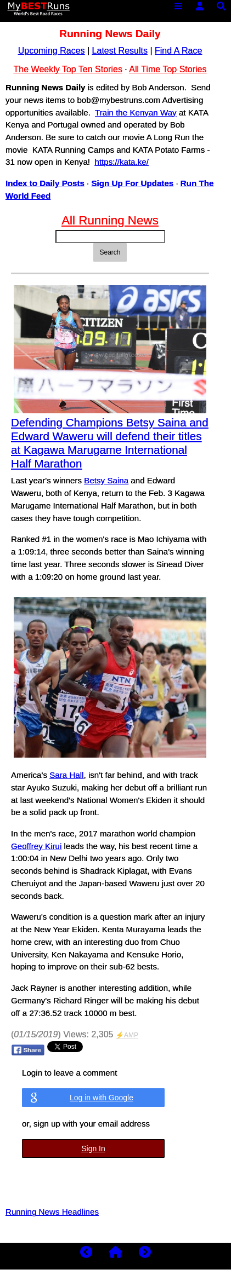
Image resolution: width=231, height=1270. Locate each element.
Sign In (93, 1148)
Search (109, 252)
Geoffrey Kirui (36, 846)
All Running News (110, 220)
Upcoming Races (51, 50)
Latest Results (120, 50)
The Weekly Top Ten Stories (68, 69)
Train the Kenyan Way (136, 112)
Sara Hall (66, 775)
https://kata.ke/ (121, 161)
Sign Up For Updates (133, 183)
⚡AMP (127, 1035)
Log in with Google (101, 1097)
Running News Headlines (52, 1211)
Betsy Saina (106, 480)
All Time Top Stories (167, 69)
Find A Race (178, 50)
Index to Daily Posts (44, 183)
